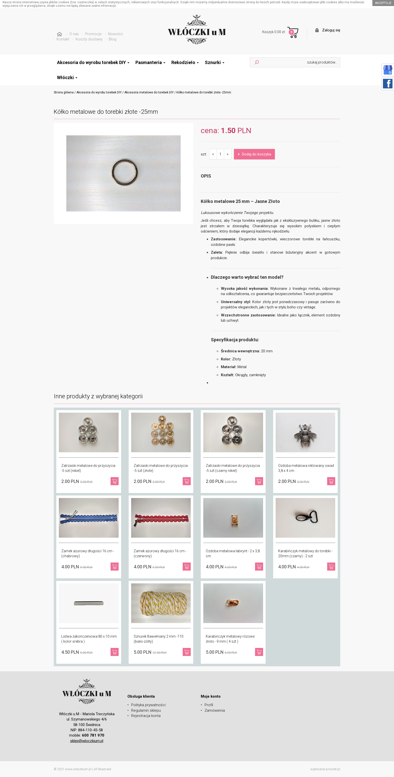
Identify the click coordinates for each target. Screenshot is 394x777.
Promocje (93, 34)
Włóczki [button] (67, 77)
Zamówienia (215, 710)
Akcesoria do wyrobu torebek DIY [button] (93, 62)
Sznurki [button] (214, 62)
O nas (74, 34)
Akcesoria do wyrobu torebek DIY (99, 92)
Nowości (115, 34)
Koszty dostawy (89, 39)
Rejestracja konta (146, 715)
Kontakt (63, 39)
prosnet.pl (333, 769)
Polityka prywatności (148, 705)
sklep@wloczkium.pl (86, 741)
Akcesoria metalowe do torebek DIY (149, 92)
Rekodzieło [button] (185, 62)
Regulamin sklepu (146, 710)
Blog (112, 39)
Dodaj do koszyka (254, 154)
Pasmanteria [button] (150, 62)
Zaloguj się (331, 30)
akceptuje (383, 3)
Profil (209, 705)
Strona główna (64, 92)
